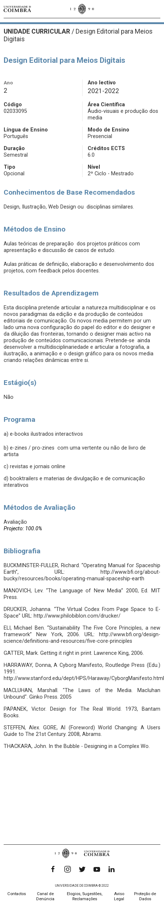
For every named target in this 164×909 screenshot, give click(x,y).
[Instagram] (67, 869)
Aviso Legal (119, 896)
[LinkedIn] (111, 869)
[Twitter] (82, 869)
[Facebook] (53, 869)
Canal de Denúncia (45, 896)
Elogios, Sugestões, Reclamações (84, 896)
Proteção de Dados (145, 896)
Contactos (16, 893)
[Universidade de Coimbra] (17, 9)
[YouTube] (96, 869)
